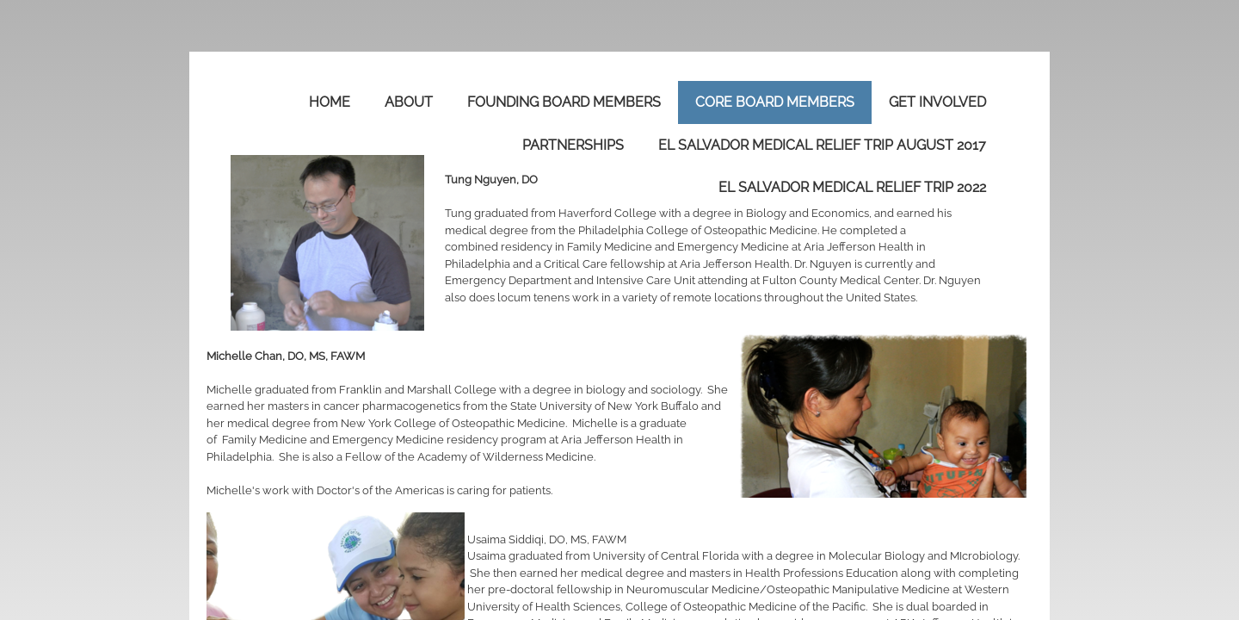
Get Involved (937, 102)
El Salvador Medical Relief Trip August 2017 (822, 145)
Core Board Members (774, 102)
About (409, 102)
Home (329, 102)
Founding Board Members (564, 102)
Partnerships (573, 145)
